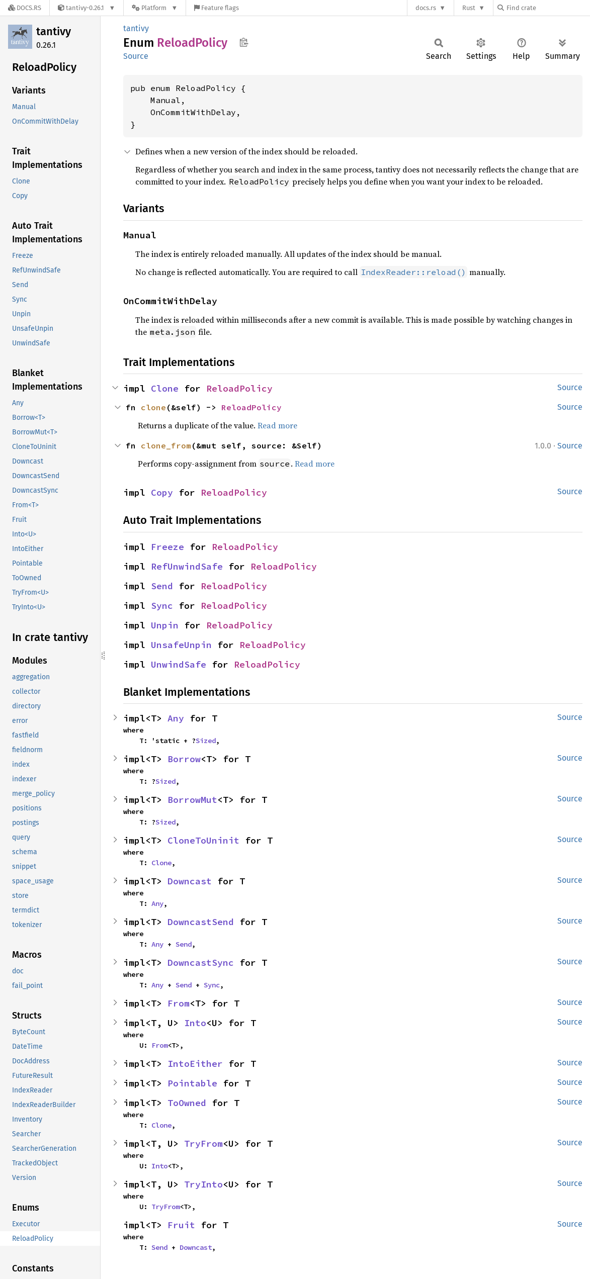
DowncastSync (200, 962)
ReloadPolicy (239, 388)
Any (175, 718)
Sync (162, 605)
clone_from (166, 445)
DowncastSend (200, 922)
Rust (468, 8)
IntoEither (195, 1063)
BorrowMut (192, 799)
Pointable (192, 1083)
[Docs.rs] (24, 8)
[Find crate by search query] (547, 8)
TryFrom (203, 1143)
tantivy (53, 31)
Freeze (167, 547)
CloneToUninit (203, 840)
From (178, 1003)
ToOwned (186, 1103)
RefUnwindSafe (187, 566)
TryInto (203, 1184)
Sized (206, 740)
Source (135, 56)
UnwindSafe (178, 664)
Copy (162, 492)
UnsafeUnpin (181, 645)
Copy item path (243, 42)
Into (195, 1023)
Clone (165, 388)
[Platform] (155, 8)
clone (153, 407)
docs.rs (425, 8)
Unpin (165, 625)
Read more (277, 425)
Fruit (181, 1225)
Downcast (189, 881)
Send (162, 586)
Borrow (184, 759)
